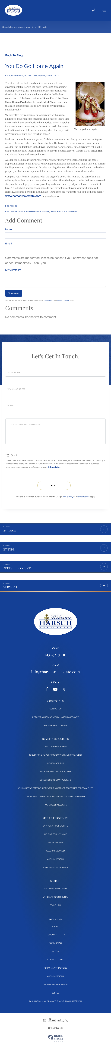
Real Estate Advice (15, 211)
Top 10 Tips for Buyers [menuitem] (55, 747)
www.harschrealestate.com (23, 196)
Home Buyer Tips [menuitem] (55, 764)
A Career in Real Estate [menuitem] (55, 985)
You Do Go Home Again (34, 66)
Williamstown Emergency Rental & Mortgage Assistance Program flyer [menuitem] (55, 789)
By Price (9, 530)
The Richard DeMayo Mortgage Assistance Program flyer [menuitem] (55, 797)
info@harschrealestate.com (55, 672)
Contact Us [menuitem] (56, 710)
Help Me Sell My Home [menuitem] (55, 726)
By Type (9, 549)
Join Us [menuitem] (55, 994)
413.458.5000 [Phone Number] (55, 655)
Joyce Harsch (16, 76)
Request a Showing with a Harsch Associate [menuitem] (55, 718)
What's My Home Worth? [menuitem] (55, 827)
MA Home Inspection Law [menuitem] (55, 868)
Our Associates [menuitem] (55, 960)
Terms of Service (63, 300)
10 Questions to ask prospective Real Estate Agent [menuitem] (55, 756)
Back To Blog (13, 55)
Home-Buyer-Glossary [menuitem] (55, 806)
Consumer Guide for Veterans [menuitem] (55, 781)
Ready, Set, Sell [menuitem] (55, 843)
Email (8, 243)
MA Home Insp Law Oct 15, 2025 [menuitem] (55, 772)
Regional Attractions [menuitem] (55, 969)
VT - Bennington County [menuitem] (55, 898)
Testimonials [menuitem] (55, 944)
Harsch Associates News (64, 211)
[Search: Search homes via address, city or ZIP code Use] (55, 27)
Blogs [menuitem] (55, 952)
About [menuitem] (55, 927)
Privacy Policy (49, 300)
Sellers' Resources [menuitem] (55, 852)
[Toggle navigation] (103, 10)
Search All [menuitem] (55, 906)
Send (54, 485)
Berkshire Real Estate (37, 211)
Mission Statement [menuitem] (55, 935)
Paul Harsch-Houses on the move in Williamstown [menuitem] (55, 1002)
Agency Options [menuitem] (55, 860)
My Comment (13, 269)
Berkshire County (17, 568)
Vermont (10, 587)
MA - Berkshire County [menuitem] (55, 889)
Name (8, 229)
